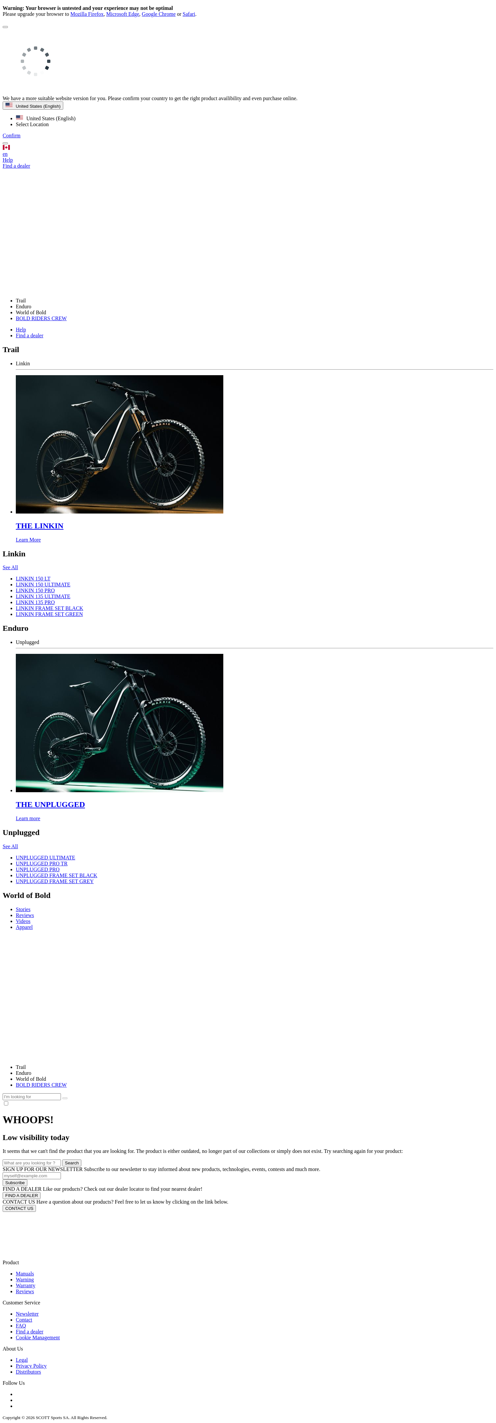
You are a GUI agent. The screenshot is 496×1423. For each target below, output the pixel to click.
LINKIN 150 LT (33, 578)
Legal (22, 1360)
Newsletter (27, 1314)
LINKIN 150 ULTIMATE (43, 584)
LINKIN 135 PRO (35, 602)
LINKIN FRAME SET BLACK (49, 608)
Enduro (23, 1073)
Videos (23, 921)
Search (72, 1162)
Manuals (25, 1273)
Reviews (25, 915)
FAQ (21, 1325)
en (248, 151)
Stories (23, 909)
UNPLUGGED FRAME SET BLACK (56, 875)
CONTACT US (19, 1208)
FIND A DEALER (21, 1195)
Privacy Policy (31, 1366)
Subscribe (15, 1182)
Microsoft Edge (122, 14)
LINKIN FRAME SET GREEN (49, 614)
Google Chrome (159, 14)
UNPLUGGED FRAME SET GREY (55, 881)
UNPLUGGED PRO (38, 869)
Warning (25, 1279)
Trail (21, 1067)
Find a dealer (29, 335)
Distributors (28, 1372)
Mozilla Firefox (87, 14)
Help (8, 160)
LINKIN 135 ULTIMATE (43, 596)
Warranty (25, 1285)
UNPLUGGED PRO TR (42, 863)
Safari (189, 14)
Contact (24, 1320)
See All (10, 567)
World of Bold (31, 1079)
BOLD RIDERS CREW (41, 318)
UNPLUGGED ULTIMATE (45, 857)
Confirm (11, 135)
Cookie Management (38, 1337)
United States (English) (33, 105)
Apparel (24, 927)
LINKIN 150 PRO (35, 590)
